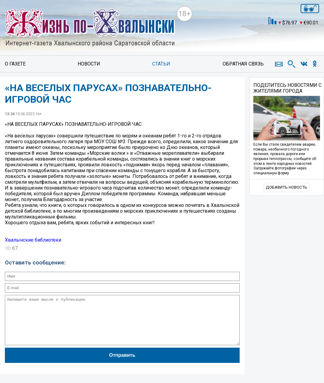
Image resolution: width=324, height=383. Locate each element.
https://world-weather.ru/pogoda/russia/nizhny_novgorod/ (273, 41)
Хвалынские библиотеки (33, 240)
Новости (89, 64)
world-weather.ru (273, 36)
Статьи (161, 64)
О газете (15, 64)
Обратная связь (243, 64)
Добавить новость (286, 187)
